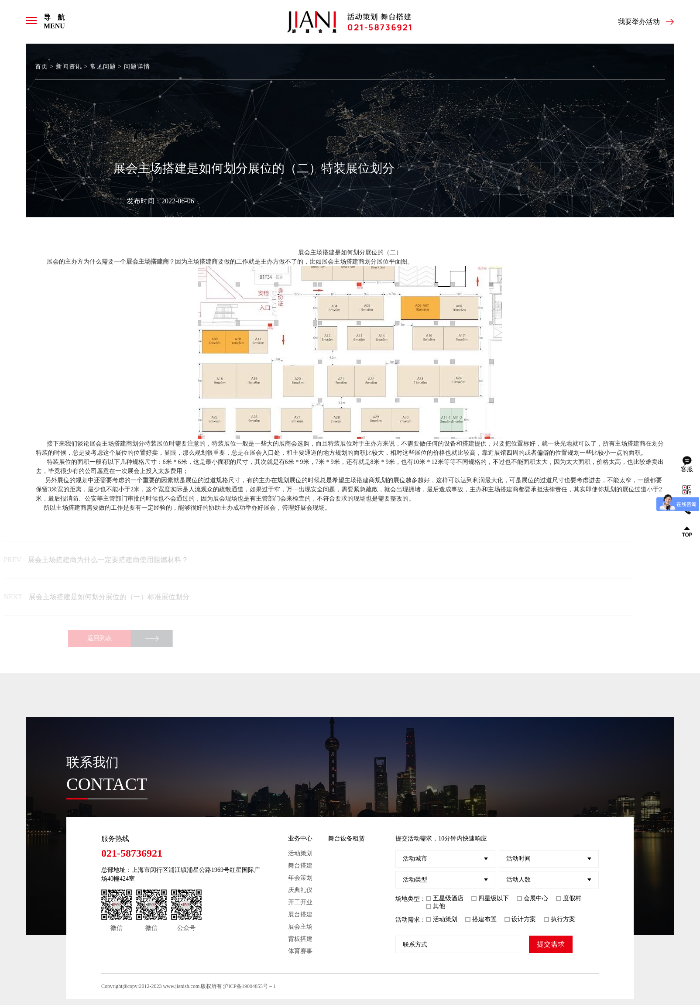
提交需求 (551, 944)
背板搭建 (300, 939)
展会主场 (300, 926)
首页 (41, 66)
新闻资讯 (69, 66)
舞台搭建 (300, 865)
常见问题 (103, 66)
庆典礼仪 (300, 890)
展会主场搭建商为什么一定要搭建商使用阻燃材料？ (102, 559)
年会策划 (300, 878)
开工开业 (300, 902)
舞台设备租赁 (346, 838)
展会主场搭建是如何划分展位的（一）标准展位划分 (103, 596)
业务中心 (300, 838)
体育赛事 (300, 951)
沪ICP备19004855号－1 (249, 986)
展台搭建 (300, 914)
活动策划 (300, 853)
